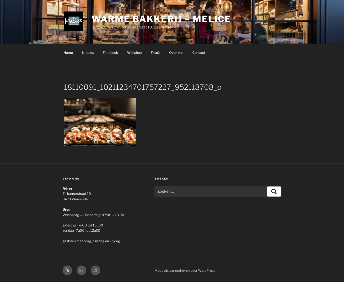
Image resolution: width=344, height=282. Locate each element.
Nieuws (88, 53)
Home (68, 53)
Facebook (110, 53)
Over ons (176, 53)
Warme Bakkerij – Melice (161, 19)
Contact (198, 53)
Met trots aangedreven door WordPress (185, 270)
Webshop (134, 53)
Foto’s (155, 53)
